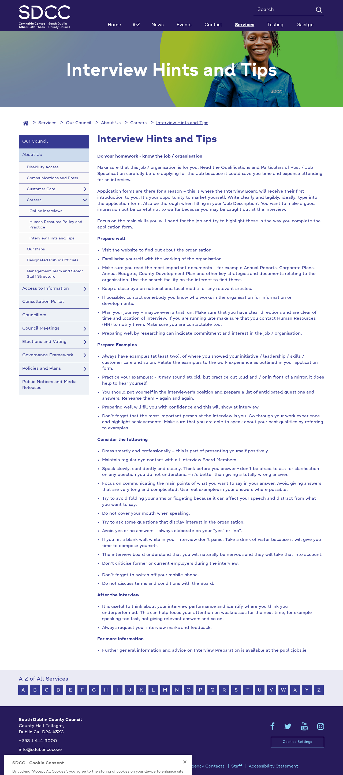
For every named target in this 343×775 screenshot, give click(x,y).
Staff (236, 766)
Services (47, 123)
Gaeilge (305, 25)
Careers (138, 123)
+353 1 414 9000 (38, 741)
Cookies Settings (297, 742)
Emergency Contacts (203, 766)
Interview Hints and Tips (182, 123)
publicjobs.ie (293, 650)
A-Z (136, 25)
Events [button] (184, 25)
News (157, 25)
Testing (275, 25)
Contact (213, 25)
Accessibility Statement (273, 766)
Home (114, 25)
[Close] (185, 769)
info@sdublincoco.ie (40, 750)
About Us (111, 123)
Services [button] (244, 25)
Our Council (78, 123)
